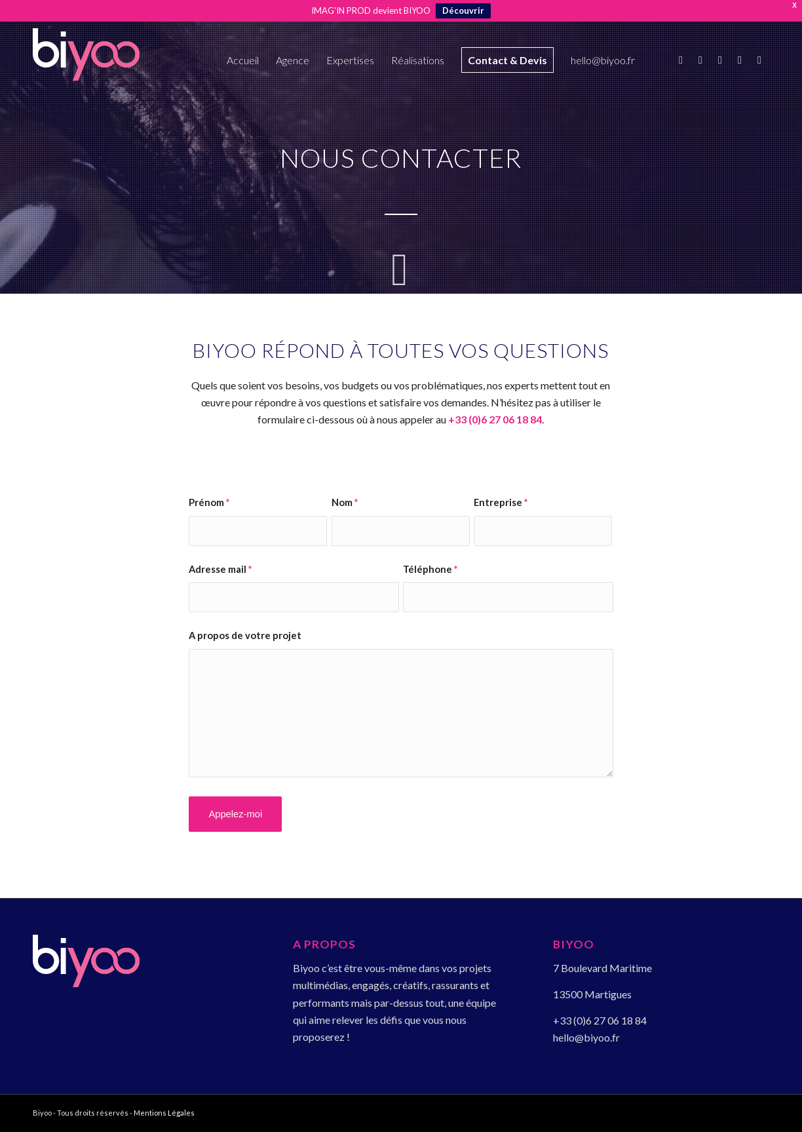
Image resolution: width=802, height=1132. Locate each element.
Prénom (209, 502)
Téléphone (430, 569)
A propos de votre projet (245, 635)
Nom (345, 502)
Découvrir (463, 10)
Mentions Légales (164, 1112)
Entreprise (500, 502)
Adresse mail (220, 569)
